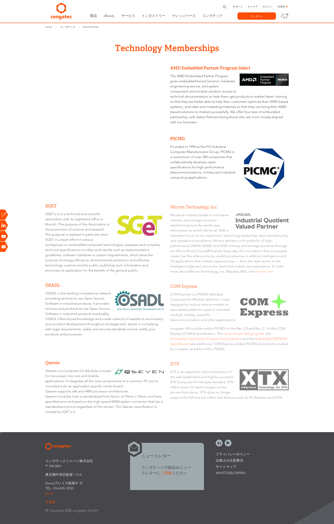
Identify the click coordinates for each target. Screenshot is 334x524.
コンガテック (212, 16)
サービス (128, 16)
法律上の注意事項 (229, 460)
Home (48, 26)
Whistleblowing (231, 473)
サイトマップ (226, 467)
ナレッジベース (184, 16)
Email (49, 493)
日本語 (281, 6)
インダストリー (154, 16)
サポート (238, 6)
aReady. (109, 16)
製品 (93, 16)
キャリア (253, 6)
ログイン (267, 6)
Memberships (91, 26)
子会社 (50, 502)
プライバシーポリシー (233, 454)
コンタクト (256, 16)
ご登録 (166, 472)
